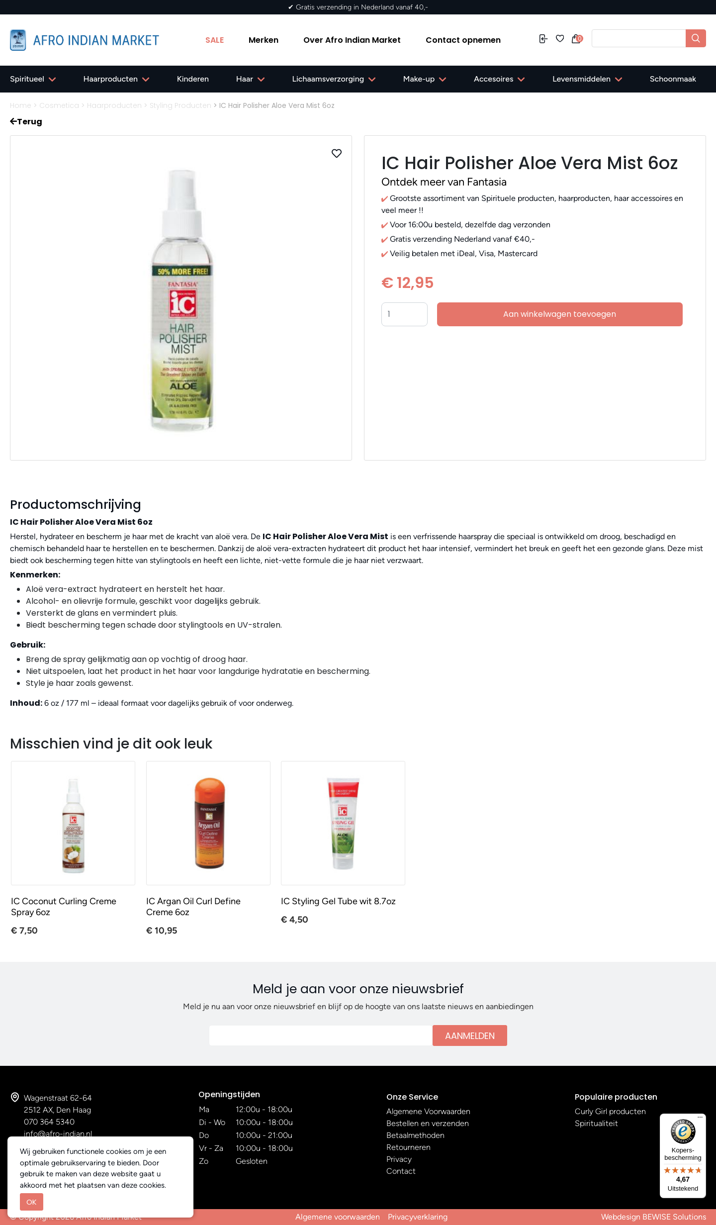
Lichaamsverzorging (328, 79)
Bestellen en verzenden (427, 1123)
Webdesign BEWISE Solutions (653, 1217)
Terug (26, 121)
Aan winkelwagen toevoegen (559, 314)
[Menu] (700, 1120)
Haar (244, 79)
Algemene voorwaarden (337, 1217)
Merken (263, 40)
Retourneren (408, 1147)
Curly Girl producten (610, 1111)
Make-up (419, 79)
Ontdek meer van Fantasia (444, 181)
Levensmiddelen (581, 79)
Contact (401, 1171)
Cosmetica (59, 105)
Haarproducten (111, 79)
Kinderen (193, 79)
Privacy (399, 1159)
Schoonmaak (673, 79)
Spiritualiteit (596, 1123)
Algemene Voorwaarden (428, 1111)
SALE (214, 40)
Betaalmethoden (415, 1135)
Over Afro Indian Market (352, 40)
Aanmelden (470, 1036)
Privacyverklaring (418, 1217)
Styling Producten (180, 105)
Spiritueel (27, 79)
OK (31, 1202)
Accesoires (493, 79)
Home (20, 105)
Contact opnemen (463, 40)
